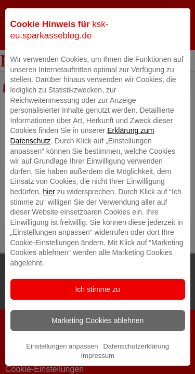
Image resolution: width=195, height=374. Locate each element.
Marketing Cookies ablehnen (97, 338)
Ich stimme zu (97, 307)
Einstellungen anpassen (62, 364)
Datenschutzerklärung (135, 364)
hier (49, 209)
